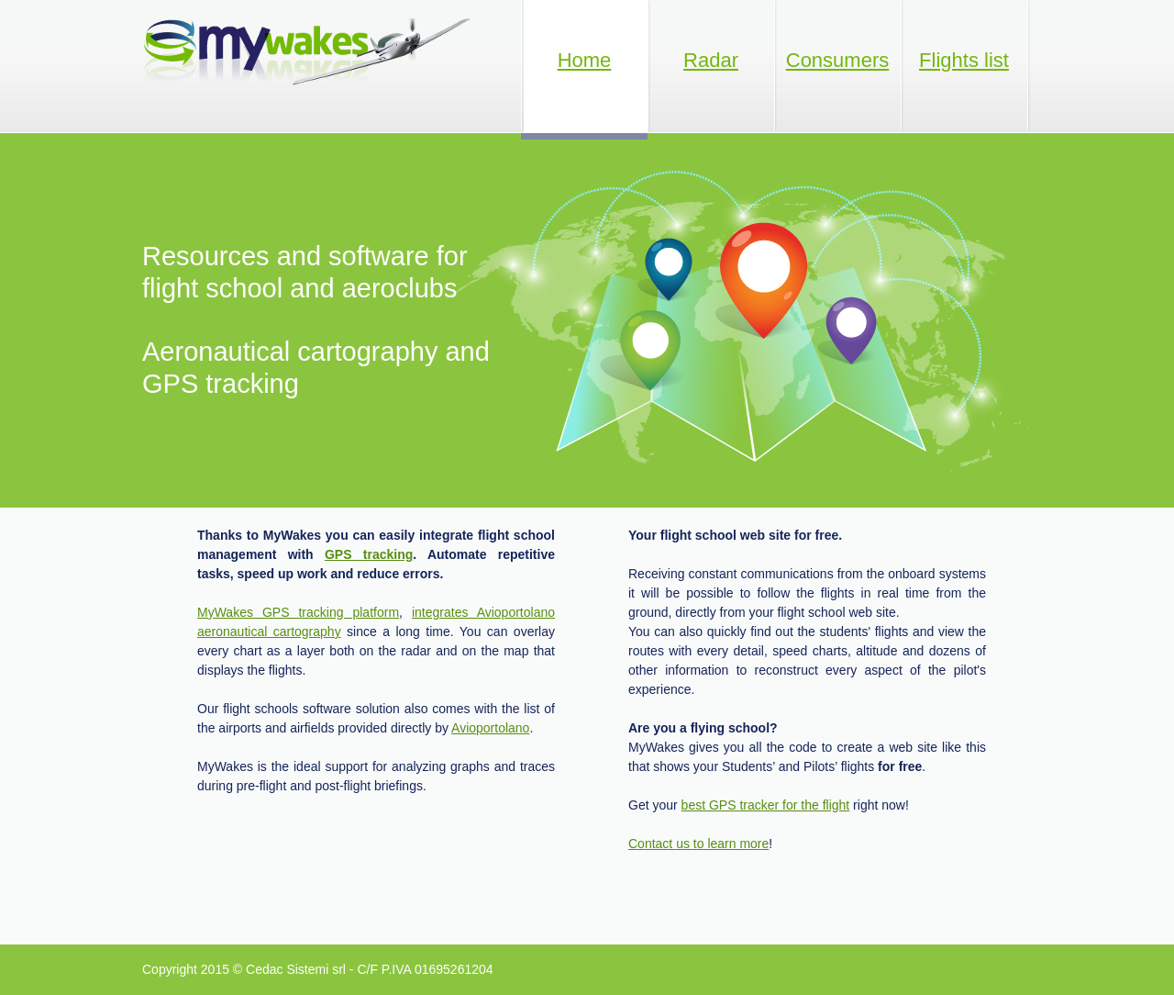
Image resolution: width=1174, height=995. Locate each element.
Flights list (964, 60)
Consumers (837, 60)
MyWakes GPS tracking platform (298, 612)
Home (585, 60)
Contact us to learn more (698, 843)
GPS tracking (369, 554)
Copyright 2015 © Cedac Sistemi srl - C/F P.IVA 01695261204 (317, 969)
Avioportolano (490, 728)
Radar (710, 60)
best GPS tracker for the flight (765, 805)
